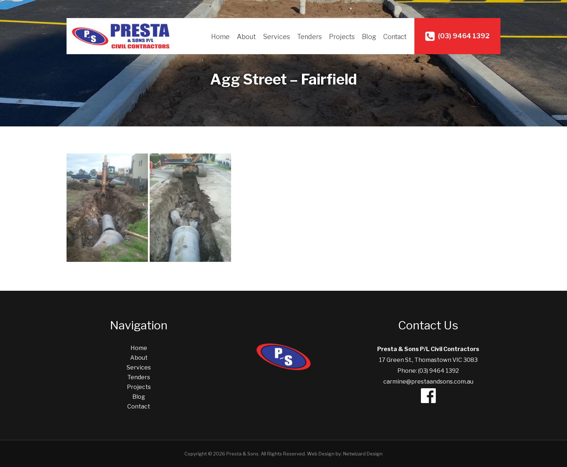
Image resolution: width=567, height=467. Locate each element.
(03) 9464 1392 (457, 36)
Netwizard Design (363, 454)
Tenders (309, 36)
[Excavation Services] (107, 207)
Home (220, 36)
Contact (394, 36)
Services (276, 36)
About (246, 36)
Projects (342, 36)
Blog (369, 36)
